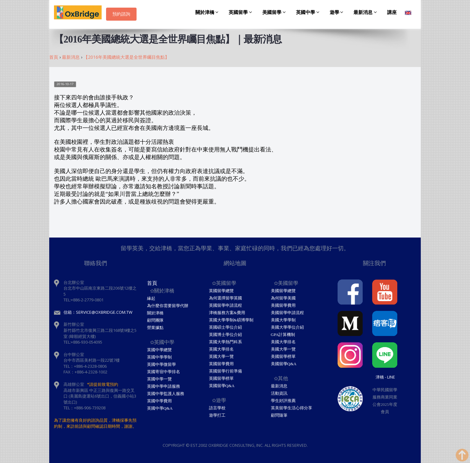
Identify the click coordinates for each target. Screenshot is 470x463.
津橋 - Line (385, 377)
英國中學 (308, 12)
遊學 (338, 12)
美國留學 (275, 12)
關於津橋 (208, 12)
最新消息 (366, 12)
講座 (392, 12)
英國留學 (241, 12)
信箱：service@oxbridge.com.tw (98, 312)
